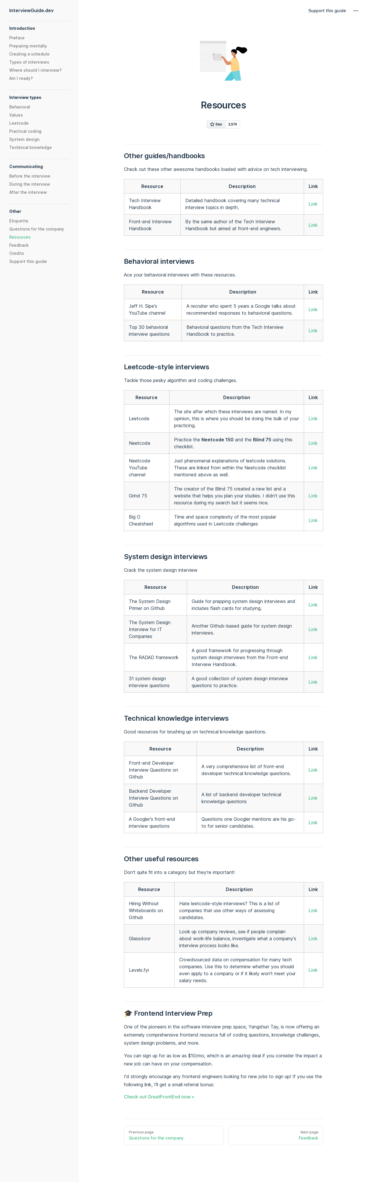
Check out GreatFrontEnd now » (159, 1097)
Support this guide (327, 10)
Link (313, 204)
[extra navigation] (355, 10)
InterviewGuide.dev (31, 10)
